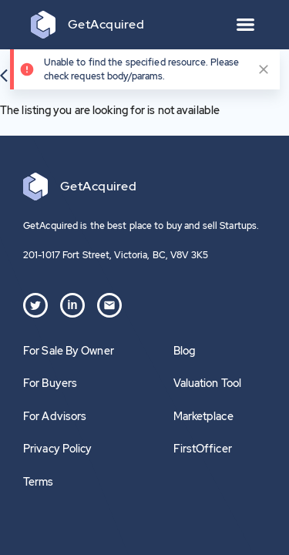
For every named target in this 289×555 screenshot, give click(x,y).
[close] (264, 69)
